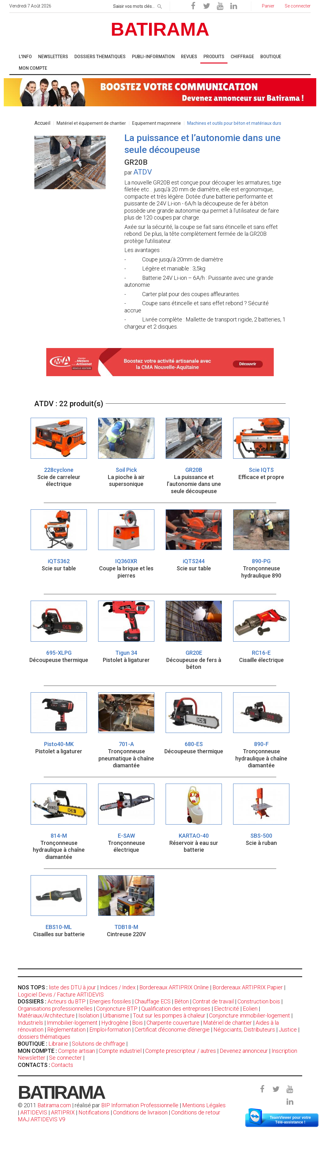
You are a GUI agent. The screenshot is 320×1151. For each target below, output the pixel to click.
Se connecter (65, 1057)
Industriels (30, 1022)
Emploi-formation (110, 1029)
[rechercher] (160, 5)
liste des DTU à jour (72, 987)
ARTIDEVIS (33, 1112)
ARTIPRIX (63, 1112)
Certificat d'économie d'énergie (172, 1029)
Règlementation (66, 1029)
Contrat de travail (213, 1001)
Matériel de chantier (227, 1022)
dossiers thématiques (44, 1036)
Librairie (58, 1043)
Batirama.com (54, 1105)
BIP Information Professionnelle (139, 1105)
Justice (288, 1029)
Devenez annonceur (244, 1051)
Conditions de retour (195, 1112)
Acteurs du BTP (67, 1001)
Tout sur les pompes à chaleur (169, 1015)
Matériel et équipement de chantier (91, 123)
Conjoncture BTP (117, 1008)
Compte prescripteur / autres (180, 1051)
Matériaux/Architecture (46, 1015)
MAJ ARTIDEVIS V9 (41, 1119)
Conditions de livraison (140, 1112)
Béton (181, 1001)
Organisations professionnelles (55, 1008)
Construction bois (259, 1001)
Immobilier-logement (72, 1022)
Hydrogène (114, 1022)
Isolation (88, 1015)
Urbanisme (116, 1015)
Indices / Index (118, 987)
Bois (137, 1022)
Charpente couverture (173, 1022)
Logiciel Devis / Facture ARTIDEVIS (61, 994)
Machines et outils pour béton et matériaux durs (234, 123)
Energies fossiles (110, 1001)
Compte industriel (120, 1051)
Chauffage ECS (153, 1001)
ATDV (142, 172)
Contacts (62, 1065)
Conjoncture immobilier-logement (249, 1015)
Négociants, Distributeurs (244, 1029)
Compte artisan (76, 1051)
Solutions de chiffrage (98, 1043)
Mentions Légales (204, 1105)
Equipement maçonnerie (156, 123)
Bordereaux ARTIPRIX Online (174, 987)
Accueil (42, 123)
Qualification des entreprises (175, 1008)
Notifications (94, 1112)
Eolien (250, 1008)
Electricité (226, 1008)
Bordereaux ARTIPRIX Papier (247, 987)
